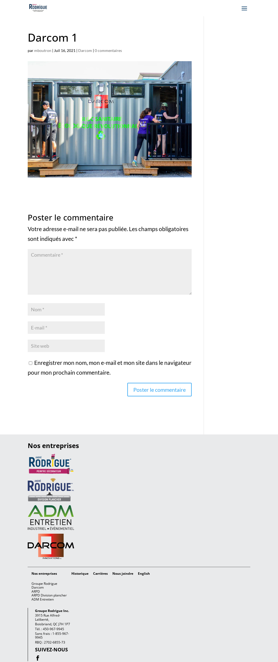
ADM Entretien (42, 599)
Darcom (85, 50)
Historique (80, 573)
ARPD (35, 591)
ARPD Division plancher (49, 595)
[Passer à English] (144, 574)
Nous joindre (122, 573)
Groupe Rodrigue (44, 583)
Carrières (100, 573)
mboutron (42, 50)
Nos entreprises (44, 573)
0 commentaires (108, 50)
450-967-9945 (53, 629)
